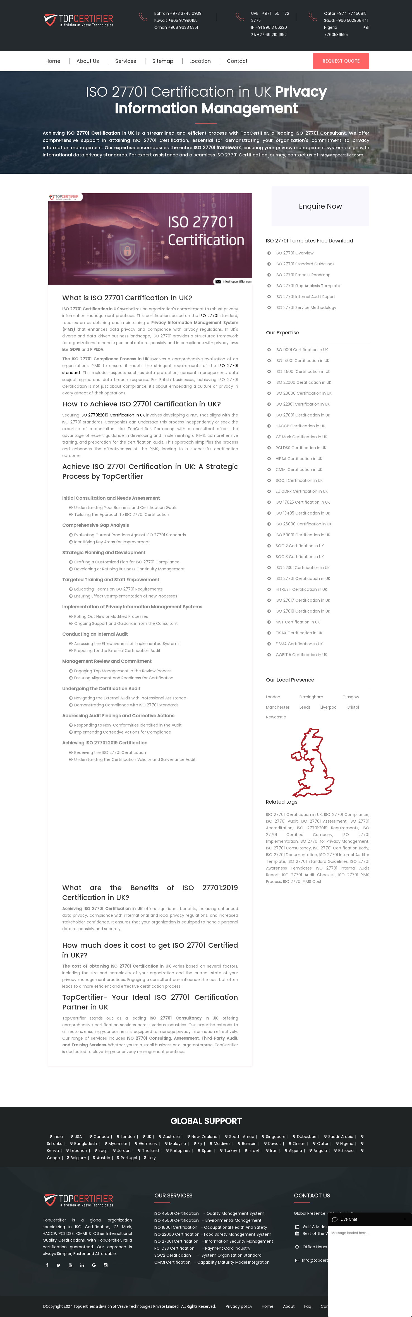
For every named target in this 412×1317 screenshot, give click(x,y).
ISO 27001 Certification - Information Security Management (213, 1241)
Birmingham (311, 697)
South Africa (239, 1136)
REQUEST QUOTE (341, 61)
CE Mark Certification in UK (296, 437)
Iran (271, 1150)
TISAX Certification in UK (294, 633)
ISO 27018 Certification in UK (298, 611)
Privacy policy (239, 1306)
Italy (149, 1158)
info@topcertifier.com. (342, 155)
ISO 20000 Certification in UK (299, 393)
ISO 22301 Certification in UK (298, 404)
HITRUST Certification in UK (296, 589)
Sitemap (162, 61)
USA (75, 1136)
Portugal (126, 1158)
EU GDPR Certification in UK (297, 491)
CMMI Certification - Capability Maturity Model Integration (212, 1262)
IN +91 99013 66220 (269, 27)
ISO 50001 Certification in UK (298, 535)
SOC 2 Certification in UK (295, 545)
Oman (296, 1143)
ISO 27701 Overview (289, 253)
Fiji (197, 1143)
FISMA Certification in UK (294, 643)
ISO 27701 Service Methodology (301, 307)
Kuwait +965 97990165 (176, 20)
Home (52, 61)
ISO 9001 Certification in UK (297, 349)
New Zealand (201, 1136)
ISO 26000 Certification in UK (299, 524)
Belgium (75, 1158)
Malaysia (175, 1143)
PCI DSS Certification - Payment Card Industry (202, 1248)
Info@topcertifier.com (320, 1260)
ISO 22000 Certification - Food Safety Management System (212, 1234)
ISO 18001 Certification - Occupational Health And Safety (210, 1227)
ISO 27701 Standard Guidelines (300, 264)
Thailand (148, 1150)
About (289, 1306)
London (273, 697)
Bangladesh (83, 1143)
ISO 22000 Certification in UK (298, 382)
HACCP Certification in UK (295, 426)
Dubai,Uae (304, 1136)
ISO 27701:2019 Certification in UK (113, 415)
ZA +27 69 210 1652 (269, 34)
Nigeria (344, 1143)
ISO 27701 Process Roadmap (298, 275)
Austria (101, 1158)
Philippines (177, 1150)
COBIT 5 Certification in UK (296, 654)
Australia (169, 1136)
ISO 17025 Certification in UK (298, 502)
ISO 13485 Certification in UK (298, 513)
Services (125, 61)
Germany (145, 1143)
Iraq (99, 1150)
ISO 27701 (209, 315)
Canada (98, 1136)
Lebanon (76, 1150)
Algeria (293, 1150)
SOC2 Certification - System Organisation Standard (208, 1255)
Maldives (220, 1143)
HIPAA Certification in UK (294, 458)
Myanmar (115, 1143)
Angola (317, 1150)
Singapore (273, 1136)
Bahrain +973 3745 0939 (178, 13)
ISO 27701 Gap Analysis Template (303, 285)
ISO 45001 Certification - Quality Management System (209, 1213)
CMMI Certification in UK (294, 469)
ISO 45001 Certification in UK (298, 371)
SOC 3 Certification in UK (295, 556)
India (55, 1136)
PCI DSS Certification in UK (296, 447)
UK (146, 1136)
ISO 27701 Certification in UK (298, 578)
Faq (307, 1306)
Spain (204, 1150)
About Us (87, 61)
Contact (237, 61)
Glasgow (350, 697)
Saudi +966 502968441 (346, 20)
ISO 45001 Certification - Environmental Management (208, 1220)
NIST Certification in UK (293, 622)
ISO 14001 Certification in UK (297, 360)
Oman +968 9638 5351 (176, 27)
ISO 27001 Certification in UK (298, 415)
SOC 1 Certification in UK (294, 480)
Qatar (320, 1143)
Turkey (228, 1150)
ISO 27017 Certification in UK (298, 600)
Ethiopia (343, 1150)
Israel (251, 1150)
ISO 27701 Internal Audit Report (300, 296)
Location (200, 61)
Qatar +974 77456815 (345, 13)
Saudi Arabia (338, 1136)
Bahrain (247, 1143)
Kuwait (272, 1143)
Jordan (121, 1150)
